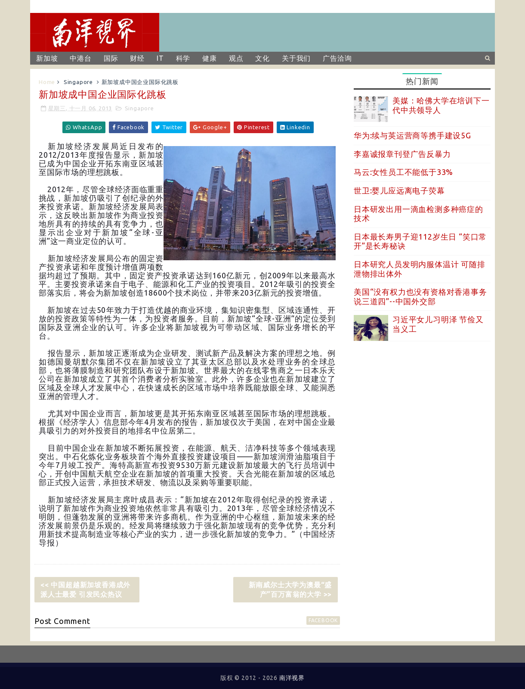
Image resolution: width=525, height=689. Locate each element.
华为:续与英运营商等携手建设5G (412, 135)
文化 (262, 58)
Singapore (78, 82)
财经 (137, 58)
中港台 (80, 58)
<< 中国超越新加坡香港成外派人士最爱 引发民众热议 (85, 589)
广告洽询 (337, 58)
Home (47, 82)
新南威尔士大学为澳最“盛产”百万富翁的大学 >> (290, 589)
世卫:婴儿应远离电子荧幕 (399, 190)
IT (160, 58)
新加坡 (47, 58)
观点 (236, 58)
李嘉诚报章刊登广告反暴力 (402, 154)
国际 (111, 58)
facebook (323, 620)
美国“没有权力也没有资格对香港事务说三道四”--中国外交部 (420, 296)
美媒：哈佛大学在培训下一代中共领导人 (441, 105)
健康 (209, 58)
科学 (183, 58)
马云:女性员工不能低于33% (403, 172)
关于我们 (296, 58)
